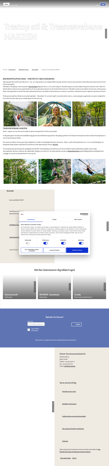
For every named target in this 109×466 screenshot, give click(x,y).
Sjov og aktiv (35, 69)
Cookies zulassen (77, 250)
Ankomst (65, 441)
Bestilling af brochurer (69, 404)
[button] (97, 4)
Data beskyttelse (65, 458)
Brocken (55, 144)
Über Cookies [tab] (78, 219)
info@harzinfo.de (69, 366)
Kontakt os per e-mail (69, 391)
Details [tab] (55, 219)
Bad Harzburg (33, 86)
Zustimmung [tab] (30, 219)
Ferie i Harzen (12, 69)
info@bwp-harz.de (15, 225)
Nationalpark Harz (74, 151)
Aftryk (74, 458)
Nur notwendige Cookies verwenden (32, 250)
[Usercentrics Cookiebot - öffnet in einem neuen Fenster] (81, 214)
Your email (30, 321)
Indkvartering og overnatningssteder (74, 416)
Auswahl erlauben (54, 250)
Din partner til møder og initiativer (73, 429)
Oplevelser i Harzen (24, 69)
